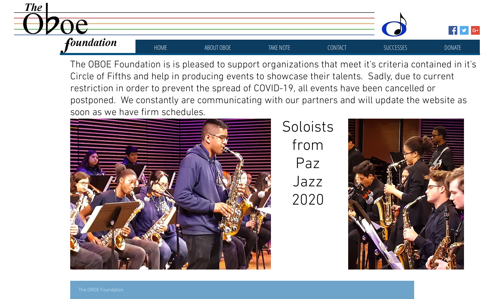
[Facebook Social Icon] (453, 30)
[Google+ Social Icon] (475, 30)
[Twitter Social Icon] (464, 30)
